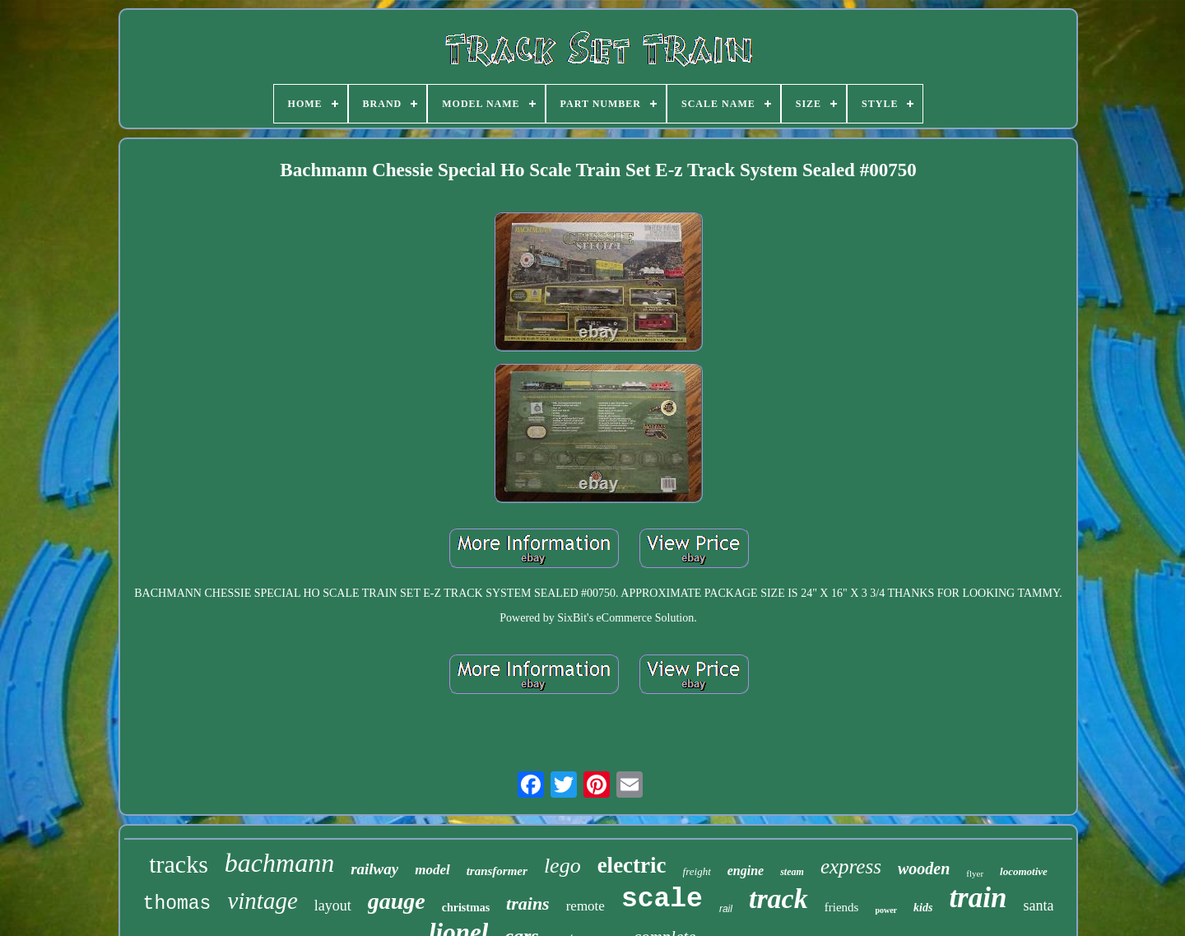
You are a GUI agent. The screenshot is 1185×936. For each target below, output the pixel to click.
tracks (178, 864)
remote (585, 906)
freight (697, 871)
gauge (396, 901)
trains (528, 903)
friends (842, 907)
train (977, 898)
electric (632, 865)
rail (725, 909)
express (850, 866)
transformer (497, 871)
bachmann (279, 863)
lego (562, 866)
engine (745, 871)
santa (1038, 905)
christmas (466, 907)
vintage (262, 900)
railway (374, 869)
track (778, 898)
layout (332, 905)
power (886, 910)
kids (922, 907)
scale (662, 899)
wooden (924, 868)
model (432, 870)
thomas (177, 904)
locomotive (1024, 871)
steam (792, 872)
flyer (974, 873)
